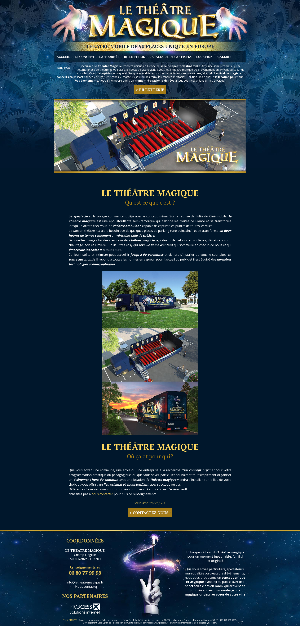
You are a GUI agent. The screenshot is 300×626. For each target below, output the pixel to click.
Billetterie (138, 620)
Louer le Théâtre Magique (168, 620)
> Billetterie (150, 89)
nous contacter (102, 494)
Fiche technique (109, 620)
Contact (187, 620)
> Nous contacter (85, 586)
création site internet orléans (183, 622)
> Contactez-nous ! (150, 512)
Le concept (93, 620)
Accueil (82, 620)
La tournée (125, 620)
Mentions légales (201, 620)
